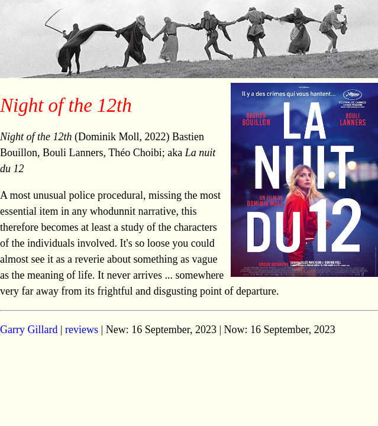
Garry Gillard (28, 329)
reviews (81, 329)
